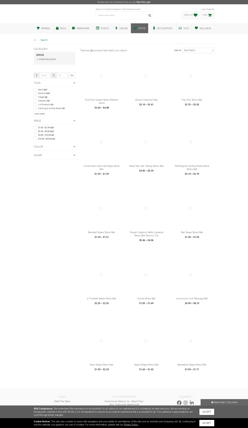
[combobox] (198, 50)
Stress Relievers (47, 59)
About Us (100, 9)
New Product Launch (131, 9)
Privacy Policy (131, 424)
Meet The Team (62, 401)
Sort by (177, 51)
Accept (207, 412)
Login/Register (207, 9)
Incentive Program (113, 9)
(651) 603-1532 (143, 2)
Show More (39, 114)
